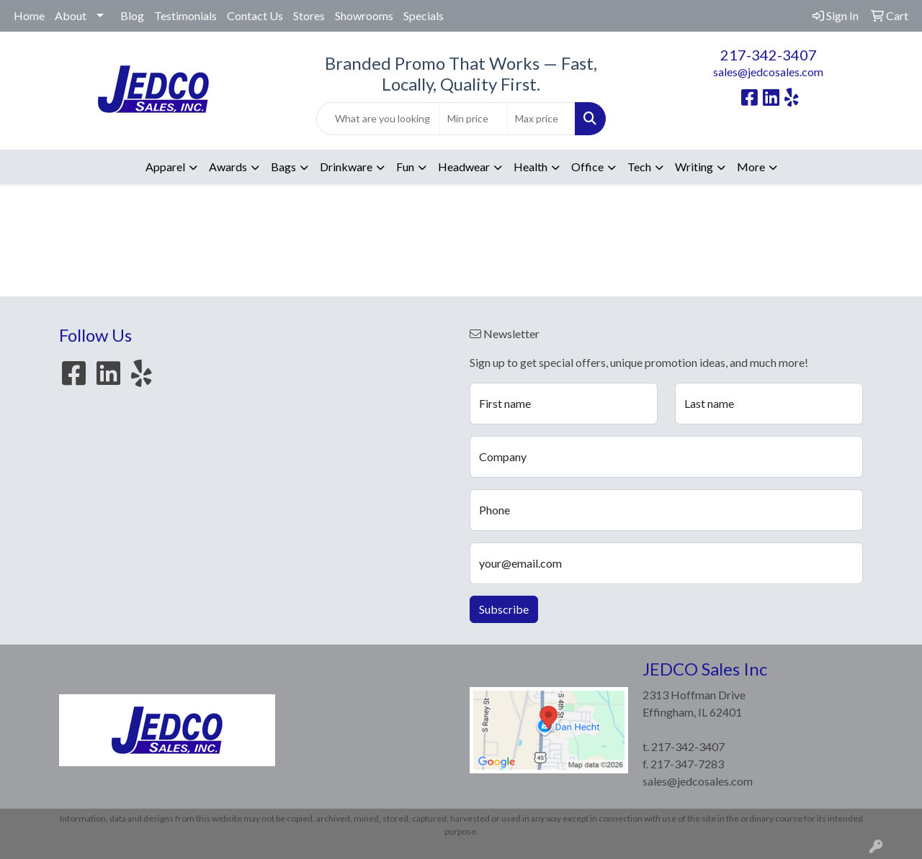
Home (29, 15)
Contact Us (255, 15)
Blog (132, 15)
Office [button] (587, 166)
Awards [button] (228, 166)
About (70, 15)
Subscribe (504, 609)
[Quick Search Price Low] (473, 118)
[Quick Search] (378, 118)
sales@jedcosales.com (768, 71)
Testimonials (185, 15)
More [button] (751, 166)
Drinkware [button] (346, 166)
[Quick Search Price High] (541, 118)
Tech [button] (639, 166)
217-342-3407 (768, 54)
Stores (309, 15)
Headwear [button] (464, 166)
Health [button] (530, 166)
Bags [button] (283, 166)
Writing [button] (694, 166)
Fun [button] (405, 166)
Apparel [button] (165, 166)
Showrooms (364, 15)
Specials (423, 15)
